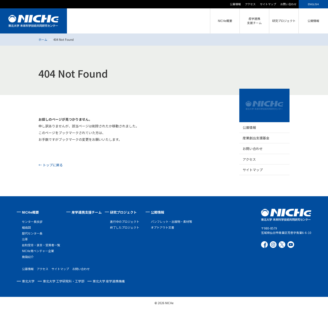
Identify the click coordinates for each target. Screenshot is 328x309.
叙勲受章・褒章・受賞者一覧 (41, 245)
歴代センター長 (32, 233)
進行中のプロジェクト (124, 221)
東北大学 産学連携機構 (109, 281)
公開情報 (157, 212)
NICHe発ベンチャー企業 (38, 251)
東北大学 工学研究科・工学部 (63, 281)
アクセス (250, 4)
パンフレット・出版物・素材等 (171, 221)
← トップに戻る (50, 164)
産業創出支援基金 (256, 137)
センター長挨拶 (32, 221)
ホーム (42, 39)
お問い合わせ (288, 4)
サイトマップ (268, 4)
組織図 (26, 227)
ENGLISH (313, 4)
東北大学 (28, 281)
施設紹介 (28, 257)
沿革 (25, 239)
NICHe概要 (30, 212)
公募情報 (235, 4)
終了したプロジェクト (124, 227)
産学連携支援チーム (87, 212)
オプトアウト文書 (162, 227)
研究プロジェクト (123, 212)
